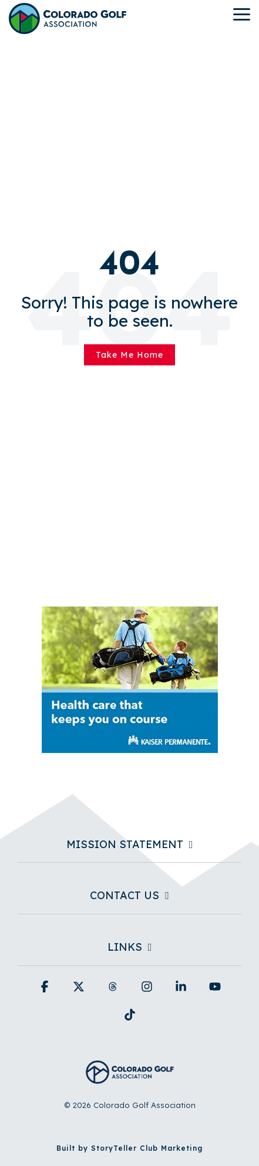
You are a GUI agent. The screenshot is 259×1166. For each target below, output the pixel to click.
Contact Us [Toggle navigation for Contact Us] (124, 895)
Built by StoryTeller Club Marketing (129, 1148)
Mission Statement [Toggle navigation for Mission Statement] (124, 844)
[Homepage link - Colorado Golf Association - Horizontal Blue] (130, 1077)
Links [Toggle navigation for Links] (124, 947)
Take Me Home (129, 355)
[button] (241, 13)
